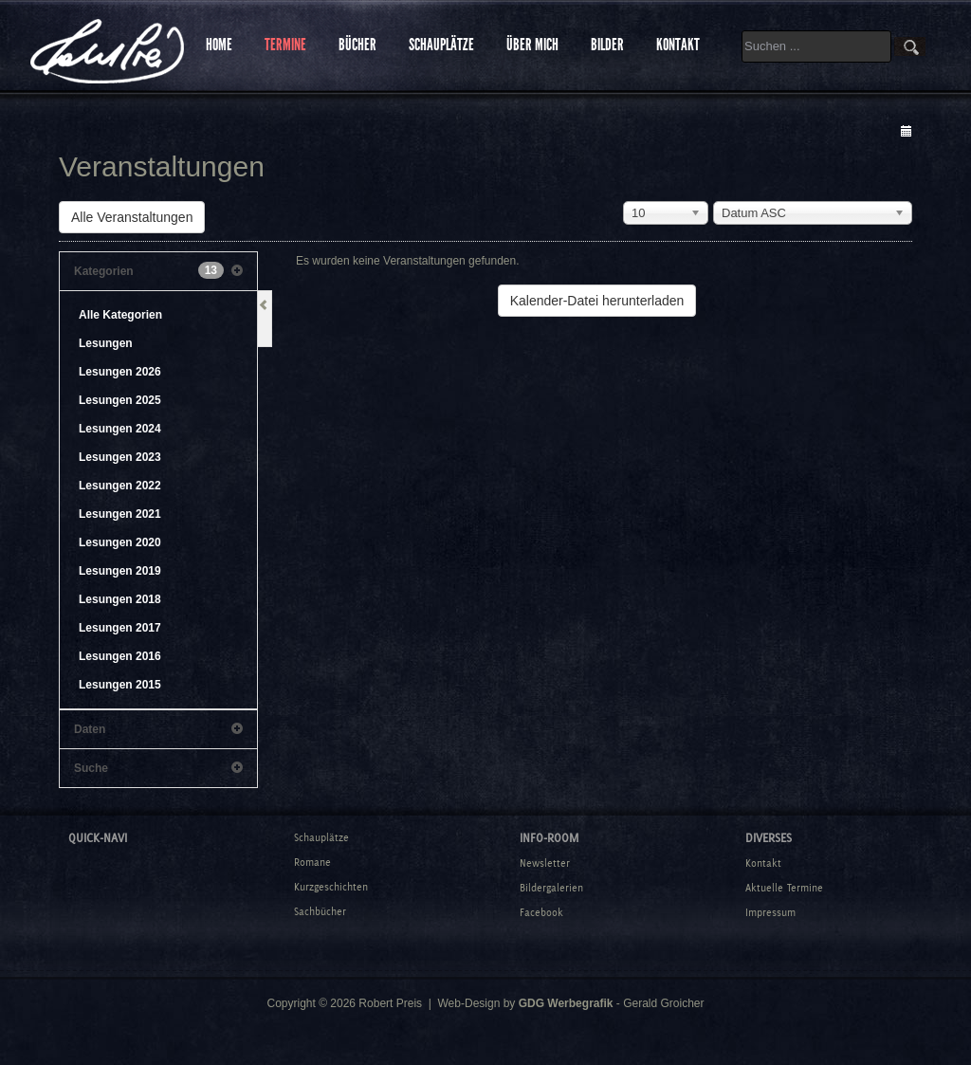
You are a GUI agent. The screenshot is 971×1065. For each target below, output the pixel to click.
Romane (312, 862)
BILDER (607, 44)
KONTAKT (678, 44)
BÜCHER (357, 44)
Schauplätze (321, 837)
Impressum (770, 912)
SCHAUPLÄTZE (441, 44)
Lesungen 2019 (120, 571)
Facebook (541, 912)
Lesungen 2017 (120, 627)
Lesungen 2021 (120, 514)
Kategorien (158, 271)
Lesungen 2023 (120, 457)
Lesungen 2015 (120, 684)
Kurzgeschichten (331, 886)
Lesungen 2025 (120, 400)
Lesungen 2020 (120, 542)
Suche (158, 768)
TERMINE (285, 44)
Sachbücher (320, 911)
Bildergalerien (551, 887)
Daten (158, 729)
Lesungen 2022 (120, 485)
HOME (219, 44)
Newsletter (545, 863)
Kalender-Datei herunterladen (597, 300)
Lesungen (106, 343)
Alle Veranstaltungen (131, 217)
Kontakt (763, 863)
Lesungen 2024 (120, 428)
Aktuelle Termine (784, 887)
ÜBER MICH (532, 44)
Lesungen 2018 (120, 599)
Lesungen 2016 (120, 656)
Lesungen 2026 (120, 371)
